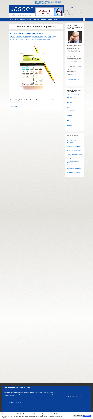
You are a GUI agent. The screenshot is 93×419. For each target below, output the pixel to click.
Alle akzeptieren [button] (87, 415)
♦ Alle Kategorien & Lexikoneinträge (74, 94)
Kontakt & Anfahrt (52, 19)
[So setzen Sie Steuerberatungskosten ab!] (53, 36)
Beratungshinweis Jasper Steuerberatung (20, 39)
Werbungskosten (42, 37)
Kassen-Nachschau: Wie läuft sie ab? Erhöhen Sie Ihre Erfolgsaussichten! (47, 1)
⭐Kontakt (65, 396)
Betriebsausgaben (22, 37)
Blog (16, 19)
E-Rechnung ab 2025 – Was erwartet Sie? (41, 3)
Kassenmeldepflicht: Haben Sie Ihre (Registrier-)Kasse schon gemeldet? (47, 2)
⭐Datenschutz (75, 396)
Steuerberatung (34, 39)
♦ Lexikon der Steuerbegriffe (72, 97)
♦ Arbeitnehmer (70, 105)
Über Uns (36, 19)
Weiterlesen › (14, 106)
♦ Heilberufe (69, 123)
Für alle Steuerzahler (32, 37)
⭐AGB (69, 396)
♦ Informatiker (70, 125)
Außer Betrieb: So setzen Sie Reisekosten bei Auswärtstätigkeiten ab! (74, 163)
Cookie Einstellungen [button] (78, 415)
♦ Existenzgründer (70, 112)
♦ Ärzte (68, 107)
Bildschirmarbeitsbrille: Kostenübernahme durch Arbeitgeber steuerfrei (74, 168)
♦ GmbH (68, 120)
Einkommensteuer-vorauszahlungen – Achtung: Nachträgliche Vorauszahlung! (74, 141)
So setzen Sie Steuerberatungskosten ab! (27, 33)
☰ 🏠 (11, 19)
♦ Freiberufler (69, 115)
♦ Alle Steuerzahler (71, 99)
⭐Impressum (82, 396)
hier (81, 66)
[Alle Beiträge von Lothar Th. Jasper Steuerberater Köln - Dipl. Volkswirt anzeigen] (25, 36)
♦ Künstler (69, 128)
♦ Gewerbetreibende (71, 117)
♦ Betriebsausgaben (71, 110)
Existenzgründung (26, 20)
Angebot (43, 19)
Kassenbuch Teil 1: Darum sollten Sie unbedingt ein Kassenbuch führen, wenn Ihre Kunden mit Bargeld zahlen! (74, 146)
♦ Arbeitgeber (69, 102)
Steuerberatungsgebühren (44, 39)
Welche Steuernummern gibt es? (73, 158)
